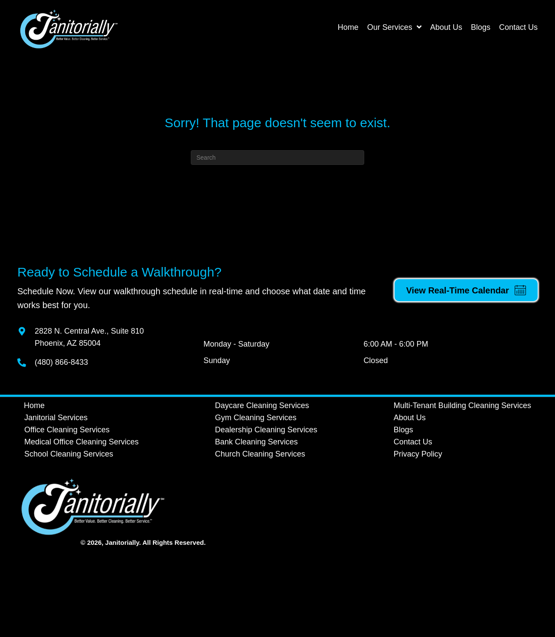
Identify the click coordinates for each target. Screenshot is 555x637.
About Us (410, 417)
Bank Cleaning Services (256, 442)
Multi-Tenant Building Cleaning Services (462, 405)
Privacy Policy (418, 454)
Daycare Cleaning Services (262, 405)
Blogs (403, 430)
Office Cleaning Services (67, 430)
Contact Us (413, 442)
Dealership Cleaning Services (266, 430)
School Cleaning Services (68, 454)
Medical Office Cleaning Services (81, 442)
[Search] (277, 157)
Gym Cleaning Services (256, 417)
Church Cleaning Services (260, 454)
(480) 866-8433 (61, 362)
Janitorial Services (56, 417)
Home (34, 405)
